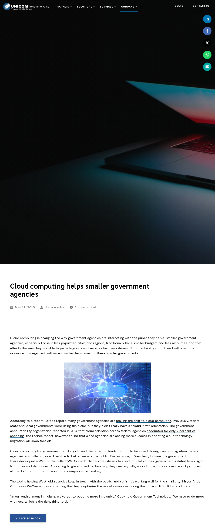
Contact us (201, 6)
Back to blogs (28, 518)
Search (180, 6)
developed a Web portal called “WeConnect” (53, 461)
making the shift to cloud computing (143, 421)
